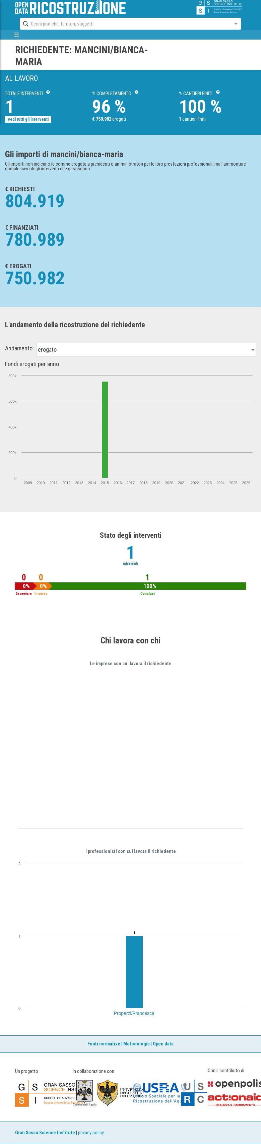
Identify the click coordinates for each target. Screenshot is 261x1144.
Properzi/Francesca (134, 1013)
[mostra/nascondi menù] (16, 35)
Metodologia (136, 1044)
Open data (163, 1044)
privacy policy (91, 1133)
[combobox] (124, 24)
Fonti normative (103, 1044)
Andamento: (19, 348)
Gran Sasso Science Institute (45, 1133)
